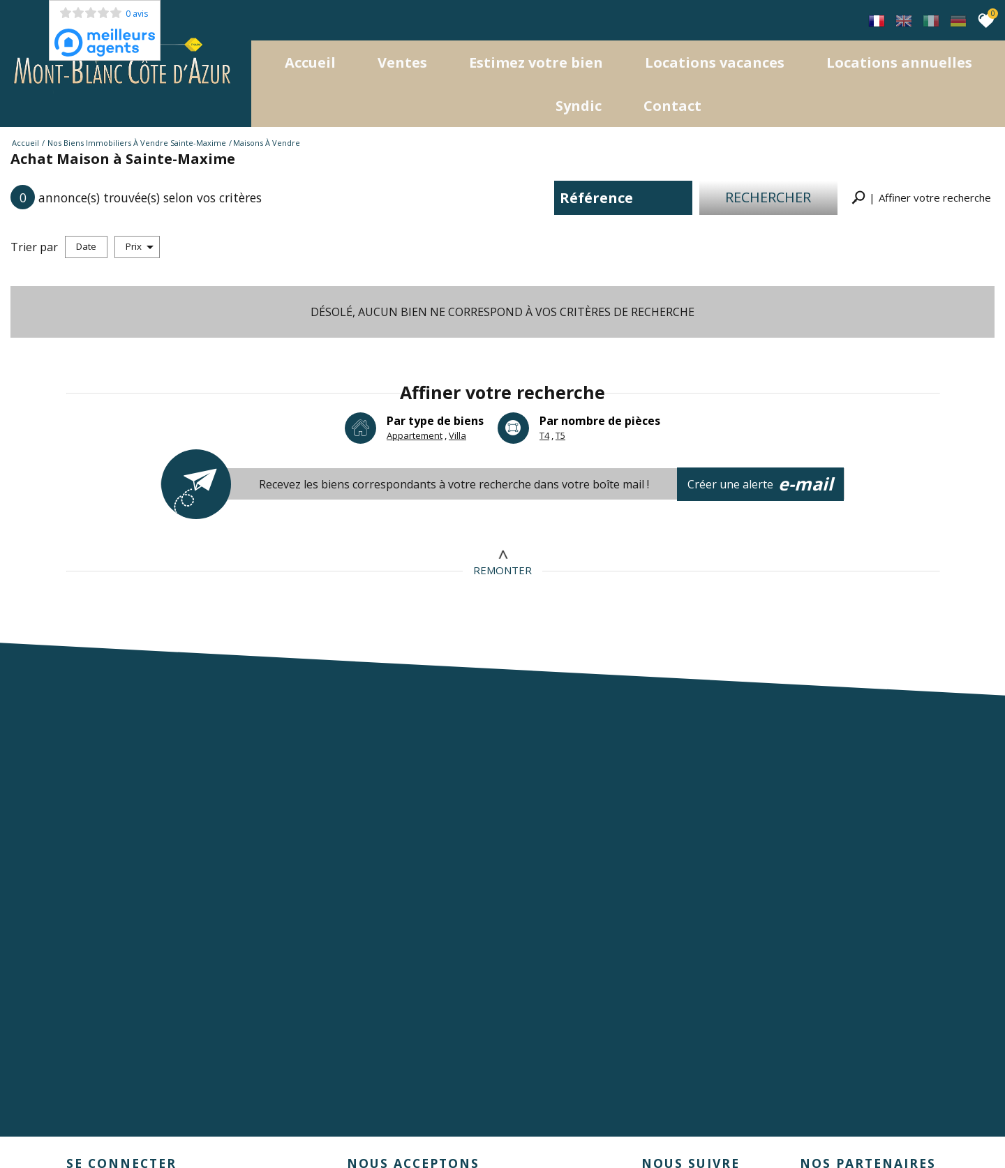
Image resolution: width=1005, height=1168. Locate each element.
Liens (268, 1126)
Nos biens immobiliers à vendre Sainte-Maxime (136, 141)
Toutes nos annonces (360, 1126)
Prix (140, 245)
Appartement (414, 434)
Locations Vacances (714, 61)
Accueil (310, 61)
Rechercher (769, 195)
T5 (560, 434)
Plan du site (80, 1126)
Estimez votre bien (536, 61)
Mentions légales (146, 1126)
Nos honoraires (219, 1126)
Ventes (402, 61)
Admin (296, 1126)
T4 (544, 434)
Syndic (579, 104)
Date (86, 245)
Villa (457, 434)
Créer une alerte (761, 483)
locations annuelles (899, 61)
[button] (921, 196)
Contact (672, 104)
